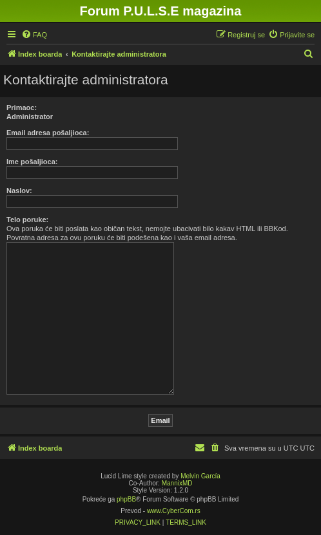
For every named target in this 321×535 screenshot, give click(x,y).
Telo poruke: (27, 219)
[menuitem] (34, 34)
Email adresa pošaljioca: (47, 132)
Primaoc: (21, 107)
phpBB (126, 499)
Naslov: (19, 190)
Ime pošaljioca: (31, 161)
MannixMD (177, 483)
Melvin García (200, 476)
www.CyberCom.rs (173, 510)
